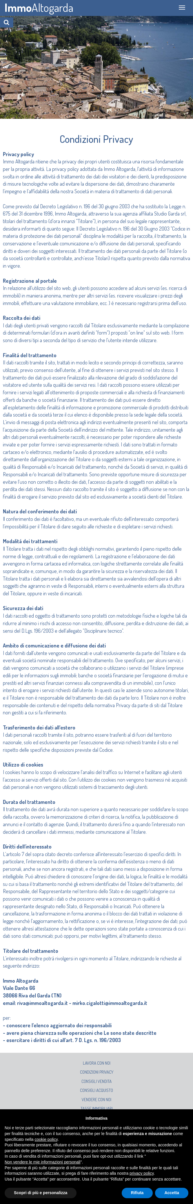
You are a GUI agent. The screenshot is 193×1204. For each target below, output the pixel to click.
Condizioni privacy (96, 1072)
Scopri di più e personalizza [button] (40, 1192)
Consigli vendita (96, 1081)
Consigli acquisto (96, 1090)
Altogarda (39, 7)
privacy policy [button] (142, 1173)
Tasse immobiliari (97, 1108)
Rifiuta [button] (137, 1192)
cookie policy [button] (46, 1139)
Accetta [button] (171, 1192)
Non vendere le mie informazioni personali (42, 1162)
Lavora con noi (96, 1063)
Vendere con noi (96, 1099)
